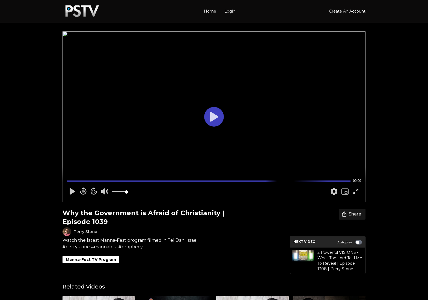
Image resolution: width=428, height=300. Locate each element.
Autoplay (349, 242)
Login (229, 11)
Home (210, 11)
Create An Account (347, 11)
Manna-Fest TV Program (91, 259)
